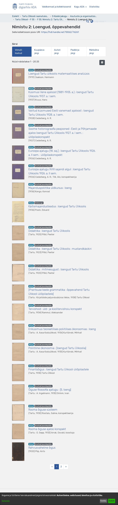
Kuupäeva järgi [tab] (39, 51)
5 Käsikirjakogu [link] (59, 16)
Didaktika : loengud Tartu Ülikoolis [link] (49, 230)
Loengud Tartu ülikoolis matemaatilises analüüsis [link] (58, 73)
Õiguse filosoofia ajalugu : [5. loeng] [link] (49, 389)
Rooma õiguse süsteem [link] (42, 409)
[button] (87, 21)
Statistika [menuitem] (94, 6)
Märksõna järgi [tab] (94, 51)
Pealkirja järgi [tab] (75, 51)
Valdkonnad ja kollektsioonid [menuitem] (56, 6)
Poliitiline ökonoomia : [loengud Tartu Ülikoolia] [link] (57, 348)
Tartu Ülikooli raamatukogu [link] (35, 16)
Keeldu (103, 501)
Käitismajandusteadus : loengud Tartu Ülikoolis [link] (57, 206)
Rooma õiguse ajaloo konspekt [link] (47, 429)
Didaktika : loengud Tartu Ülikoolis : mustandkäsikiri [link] (60, 248)
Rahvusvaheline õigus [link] (41, 447)
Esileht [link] (15, 16)
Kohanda (6, 501)
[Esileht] (25, 7)
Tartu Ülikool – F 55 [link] (24, 19)
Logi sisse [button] (99, 21)
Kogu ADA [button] (79, 6)
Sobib (111, 501)
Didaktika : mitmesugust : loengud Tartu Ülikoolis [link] (58, 269)
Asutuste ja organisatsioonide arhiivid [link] (83, 16)
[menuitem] (80, 7)
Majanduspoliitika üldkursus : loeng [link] (50, 188)
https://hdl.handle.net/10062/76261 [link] (60, 32)
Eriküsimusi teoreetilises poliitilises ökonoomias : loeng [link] (62, 329)
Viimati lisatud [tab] (18, 51)
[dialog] (59, 499)
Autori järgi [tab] (57, 51)
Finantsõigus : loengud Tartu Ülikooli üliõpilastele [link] (58, 369)
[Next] (65, 466)
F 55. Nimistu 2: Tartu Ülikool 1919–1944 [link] (50, 19)
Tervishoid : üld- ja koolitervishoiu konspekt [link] (55, 309)
